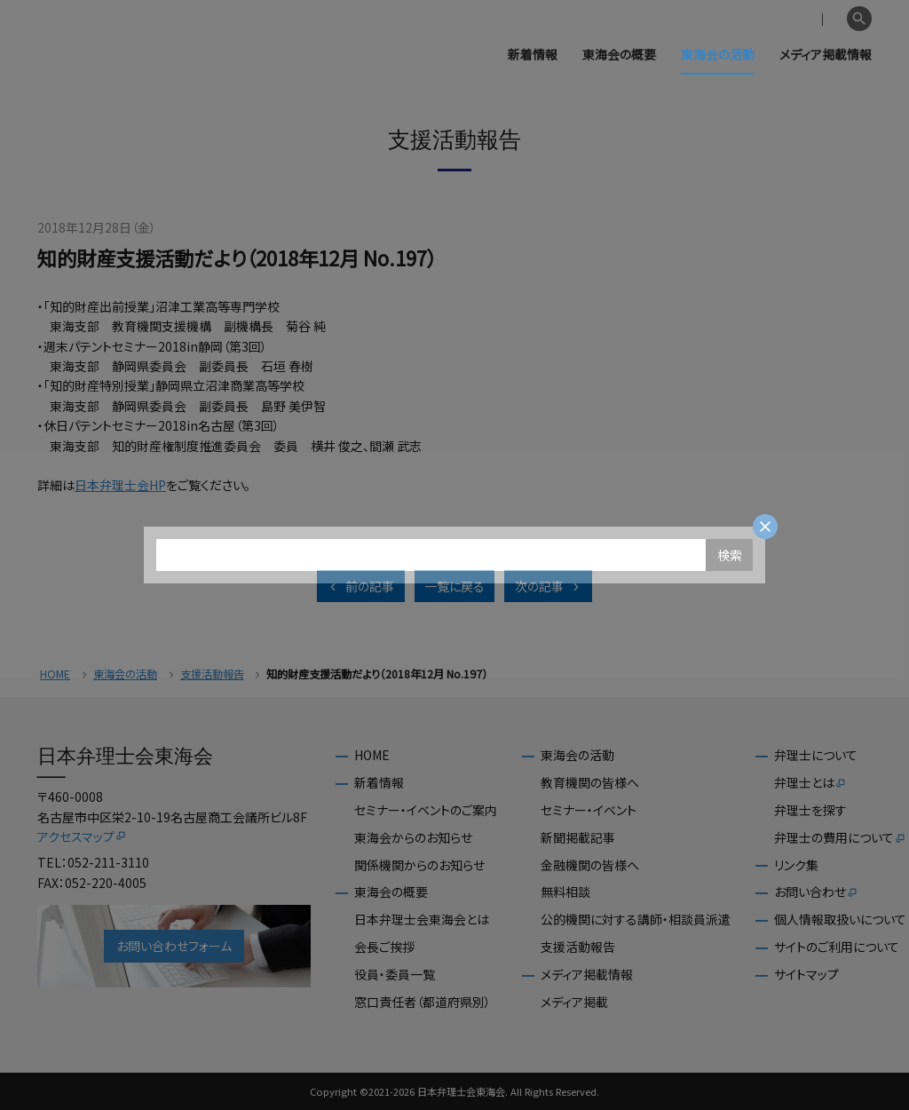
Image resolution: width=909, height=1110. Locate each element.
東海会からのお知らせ (413, 837)
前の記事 (360, 586)
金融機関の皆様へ (590, 865)
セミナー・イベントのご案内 (425, 810)
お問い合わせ (816, 892)
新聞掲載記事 (578, 837)
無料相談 (565, 892)
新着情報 (532, 54)
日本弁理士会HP (120, 485)
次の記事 (548, 586)
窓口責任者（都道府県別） (422, 1002)
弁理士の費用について (840, 838)
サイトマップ (806, 974)
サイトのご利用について (836, 947)
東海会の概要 (619, 54)
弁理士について (816, 755)
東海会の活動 (718, 54)
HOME (55, 674)
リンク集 (796, 865)
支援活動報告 (212, 674)
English (817, 19)
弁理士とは (810, 783)
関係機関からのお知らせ (419, 865)
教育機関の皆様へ (590, 782)
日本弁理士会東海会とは (421, 919)
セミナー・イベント (588, 810)
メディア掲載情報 (825, 54)
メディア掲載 (574, 1002)
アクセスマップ (82, 836)
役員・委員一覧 (394, 974)
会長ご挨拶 (384, 947)
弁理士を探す (810, 810)
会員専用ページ (741, 19)
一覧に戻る (454, 586)
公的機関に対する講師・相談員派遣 (636, 919)
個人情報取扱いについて (840, 919)
